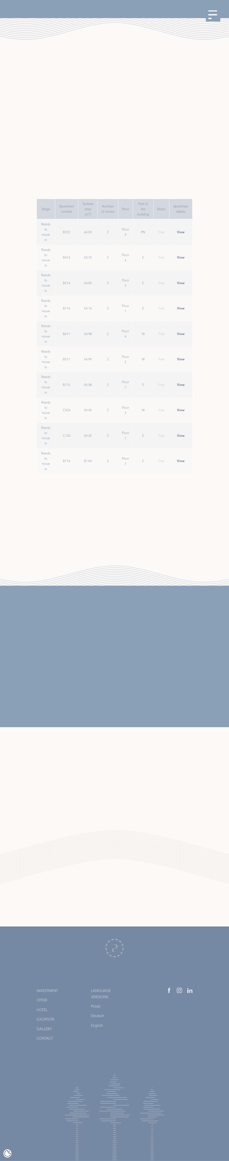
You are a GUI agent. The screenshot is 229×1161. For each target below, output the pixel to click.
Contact (45, 1038)
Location (45, 1019)
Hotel (42, 1009)
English (97, 1025)
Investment (47, 990)
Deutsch (97, 1015)
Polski (96, 1006)
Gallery (44, 1028)
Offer (42, 1000)
